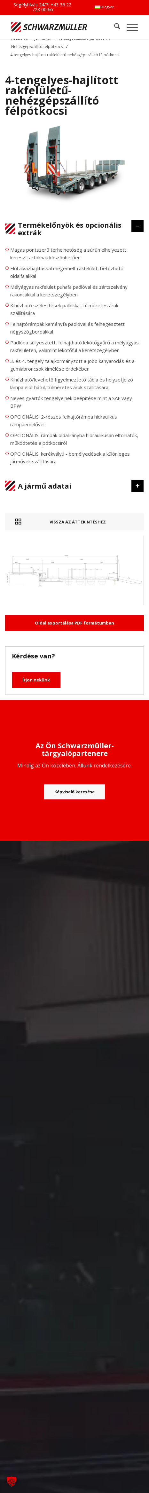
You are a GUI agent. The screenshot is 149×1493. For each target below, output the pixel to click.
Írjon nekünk (36, 680)
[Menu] (129, 27)
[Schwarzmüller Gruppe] (49, 27)
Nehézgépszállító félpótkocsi (37, 46)
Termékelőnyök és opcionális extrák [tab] (70, 228)
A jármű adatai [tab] (70, 486)
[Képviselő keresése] (74, 792)
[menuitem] (104, 7)
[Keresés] (114, 27)
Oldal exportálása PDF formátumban (74, 623)
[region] (74, 358)
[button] (11, 1481)
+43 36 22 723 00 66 (52, 7)
